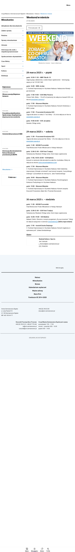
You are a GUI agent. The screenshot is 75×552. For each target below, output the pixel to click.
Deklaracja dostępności (37, 337)
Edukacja (4, 75)
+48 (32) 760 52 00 (43, 309)
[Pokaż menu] (70, 5)
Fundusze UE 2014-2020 (37, 297)
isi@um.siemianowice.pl (30, 326)
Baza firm (37, 294)
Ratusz (37, 277)
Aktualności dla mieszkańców (11, 26)
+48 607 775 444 (32, 324)
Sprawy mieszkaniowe (9, 40)
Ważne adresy (37, 291)
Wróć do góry (65, 267)
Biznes (37, 284)
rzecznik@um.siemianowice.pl (28, 328)
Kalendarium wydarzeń (37, 287)
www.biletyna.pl (53, 222)
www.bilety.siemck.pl (37, 99)
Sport (3, 66)
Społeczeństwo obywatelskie (11, 56)
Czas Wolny (5, 61)
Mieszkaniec (7, 169)
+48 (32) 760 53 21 (21, 324)
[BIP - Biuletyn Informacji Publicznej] (61, 5)
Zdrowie (4, 45)
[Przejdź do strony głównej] (6, 5)
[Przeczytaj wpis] (34, 28)
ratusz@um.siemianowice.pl (46, 311)
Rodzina (4, 35)
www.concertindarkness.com (47, 162)
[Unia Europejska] (52, 5)
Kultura (4, 71)
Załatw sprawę (6, 30)
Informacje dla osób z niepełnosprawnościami (9, 51)
